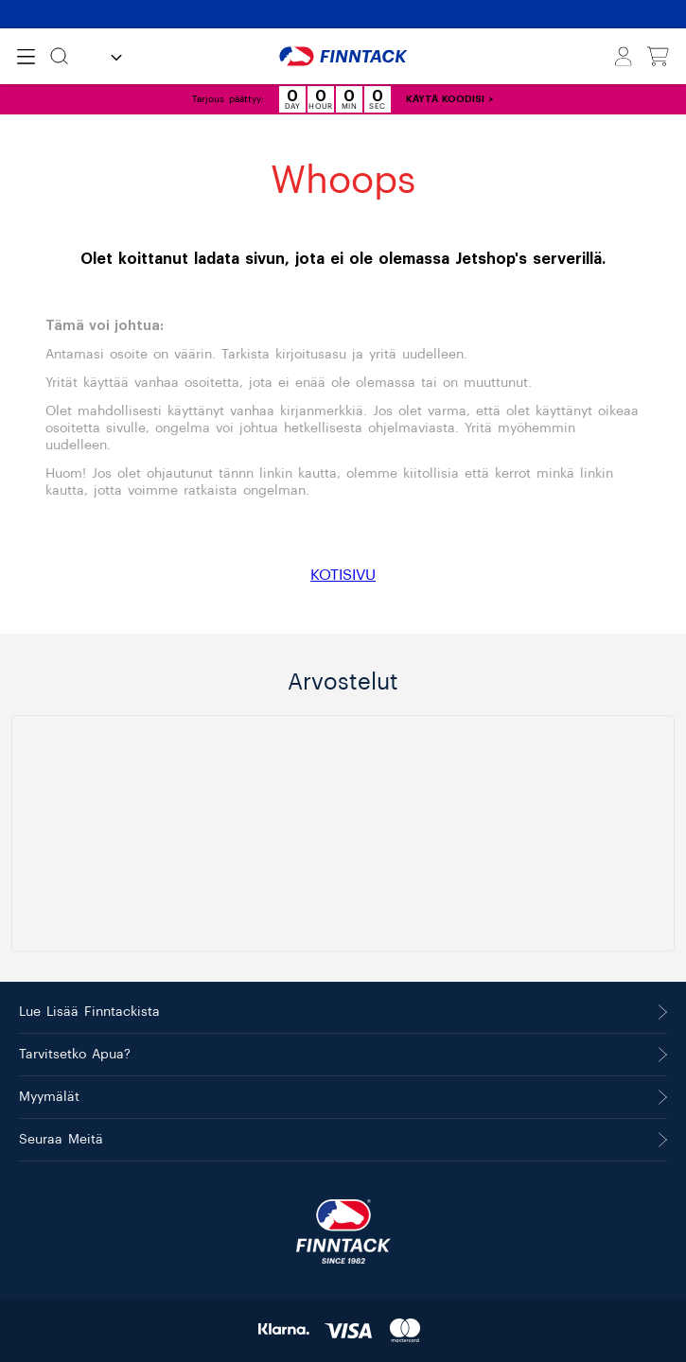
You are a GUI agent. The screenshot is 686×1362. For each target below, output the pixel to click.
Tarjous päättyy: (228, 99)
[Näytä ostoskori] (658, 57)
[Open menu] (26, 57)
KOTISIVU (343, 575)
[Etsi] (59, 56)
